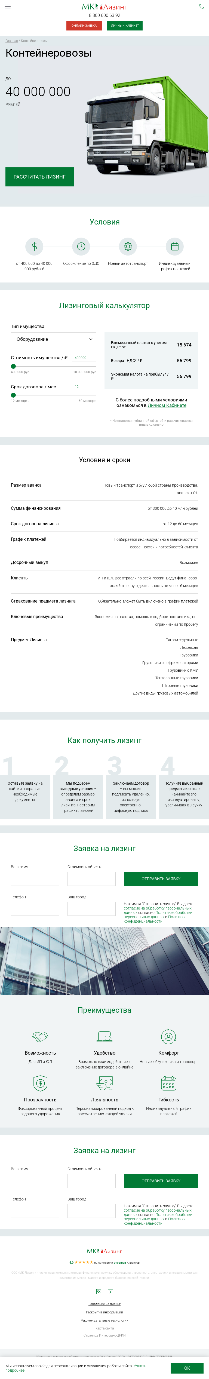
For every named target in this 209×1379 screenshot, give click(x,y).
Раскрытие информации (104, 1312)
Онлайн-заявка (84, 25)
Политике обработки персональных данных (158, 914)
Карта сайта (105, 1328)
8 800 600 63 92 (104, 15)
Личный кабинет (125, 25)
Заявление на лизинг (104, 1304)
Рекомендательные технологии (104, 1320)
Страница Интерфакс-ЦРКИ (105, 1335)
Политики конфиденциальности (155, 919)
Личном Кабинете (167, 405)
